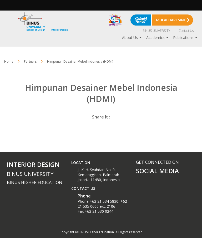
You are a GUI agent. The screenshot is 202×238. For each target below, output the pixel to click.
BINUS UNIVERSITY (156, 30)
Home (8, 61)
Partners (30, 61)
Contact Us (186, 30)
